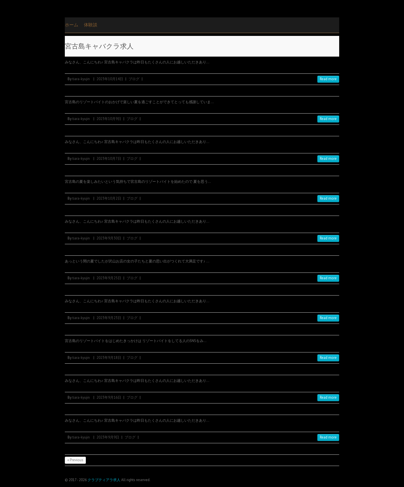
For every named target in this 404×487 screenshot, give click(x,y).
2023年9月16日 (109, 397)
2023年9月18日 (109, 357)
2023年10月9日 (109, 118)
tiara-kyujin (81, 79)
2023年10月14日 (110, 79)
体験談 (90, 24)
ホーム (71, 24)
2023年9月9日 (108, 437)
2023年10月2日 (109, 198)
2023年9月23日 (109, 317)
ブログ (133, 79)
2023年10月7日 (109, 158)
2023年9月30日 (109, 238)
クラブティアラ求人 (104, 479)
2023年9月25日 (109, 278)
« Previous (75, 460)
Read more (328, 79)
